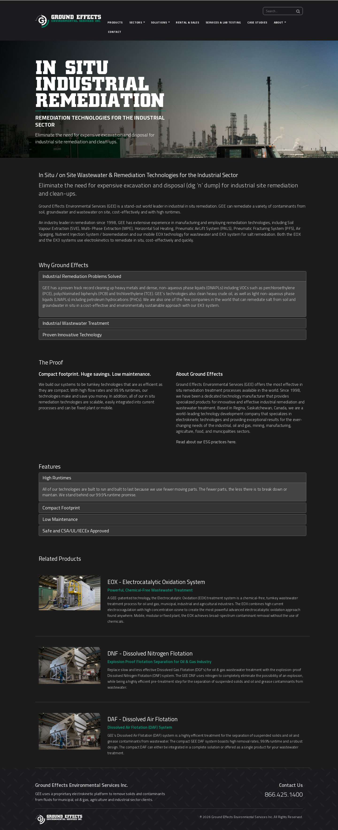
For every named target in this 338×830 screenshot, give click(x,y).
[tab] (172, 276)
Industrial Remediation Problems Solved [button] (81, 276)
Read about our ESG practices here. (206, 442)
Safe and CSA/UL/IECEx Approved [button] (75, 530)
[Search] (298, 11)
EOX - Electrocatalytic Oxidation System (156, 581)
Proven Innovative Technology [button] (72, 334)
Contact (114, 32)
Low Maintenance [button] (60, 519)
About (278, 22)
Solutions (159, 22)
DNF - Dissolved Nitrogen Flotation (150, 653)
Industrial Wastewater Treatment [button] (75, 323)
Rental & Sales (187, 22)
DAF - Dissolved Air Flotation (143, 719)
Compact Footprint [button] (61, 507)
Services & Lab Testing (223, 22)
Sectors (135, 22)
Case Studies (257, 22)
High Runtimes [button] (56, 477)
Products (115, 22)
